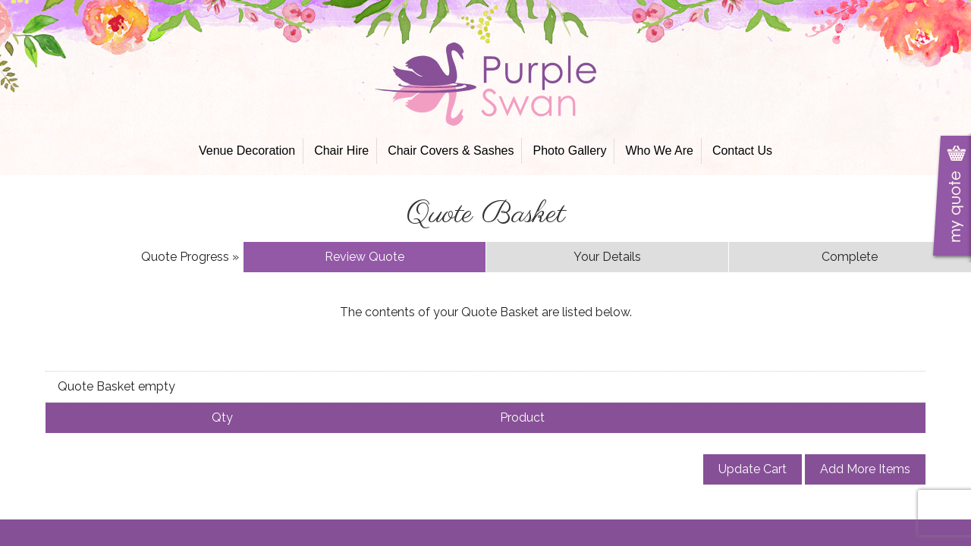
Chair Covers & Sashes (451, 150)
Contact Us (742, 150)
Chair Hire (341, 150)
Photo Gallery (569, 150)
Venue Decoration (247, 150)
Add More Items (865, 469)
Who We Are (659, 150)
